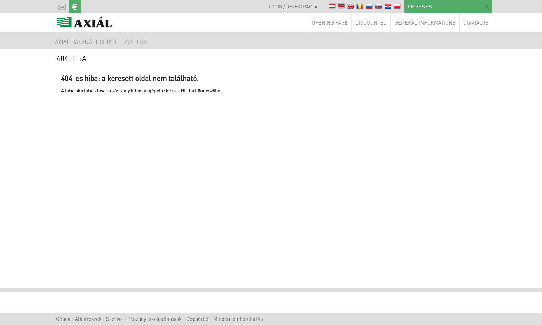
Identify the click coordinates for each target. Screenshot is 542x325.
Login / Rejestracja (293, 6)
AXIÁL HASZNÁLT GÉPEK (86, 41)
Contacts (476, 22)
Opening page (330, 22)
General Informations (425, 22)
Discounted (371, 22)
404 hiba (136, 41)
